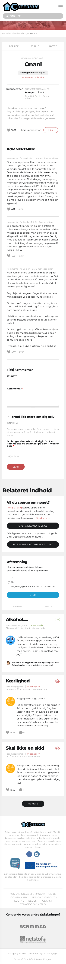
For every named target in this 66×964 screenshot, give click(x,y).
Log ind (19, 900)
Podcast (46, 900)
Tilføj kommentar (31, 130)
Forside (6, 33)
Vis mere (33, 803)
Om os (52, 893)
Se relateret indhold (33, 77)
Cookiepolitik (18, 897)
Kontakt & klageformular (27, 893)
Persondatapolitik (44, 897)
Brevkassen (42, 518)
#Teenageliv (37, 625)
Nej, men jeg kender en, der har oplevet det (33, 586)
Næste (53, 46)
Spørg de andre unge (33, 525)
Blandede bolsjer (20, 33)
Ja (12, 577)
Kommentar (15, 389)
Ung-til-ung (15, 507)
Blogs (32, 900)
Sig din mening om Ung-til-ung (33, 544)
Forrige (14, 46)
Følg (50, 130)
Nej (12, 582)
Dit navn (12, 376)
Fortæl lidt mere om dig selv (32, 417)
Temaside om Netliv (33, 904)
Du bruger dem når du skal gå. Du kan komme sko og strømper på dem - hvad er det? (33, 443)
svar (20, 209)
